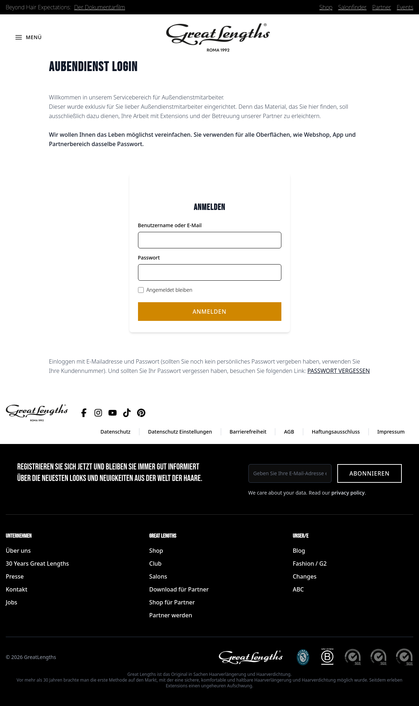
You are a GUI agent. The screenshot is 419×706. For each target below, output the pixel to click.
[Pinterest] (141, 412)
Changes (304, 576)
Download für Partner (179, 589)
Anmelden (209, 311)
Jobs (11, 602)
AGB (289, 431)
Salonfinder (352, 7)
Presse (15, 576)
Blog (299, 551)
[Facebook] (84, 412)
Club (155, 563)
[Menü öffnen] (28, 37)
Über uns (18, 551)
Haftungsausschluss (336, 431)
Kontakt (16, 589)
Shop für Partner (172, 602)
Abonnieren (369, 473)
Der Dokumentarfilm (99, 7)
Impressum (391, 431)
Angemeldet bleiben (169, 289)
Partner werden (170, 615)
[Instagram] (98, 412)
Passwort (149, 257)
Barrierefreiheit (248, 431)
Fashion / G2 (310, 563)
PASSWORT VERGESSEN (338, 371)
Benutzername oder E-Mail (170, 225)
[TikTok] (127, 412)
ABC (298, 589)
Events (405, 7)
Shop (325, 7)
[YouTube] (112, 412)
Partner (381, 7)
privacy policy (348, 492)
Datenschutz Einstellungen (180, 431)
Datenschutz (115, 431)
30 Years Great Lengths (37, 563)
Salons (158, 576)
